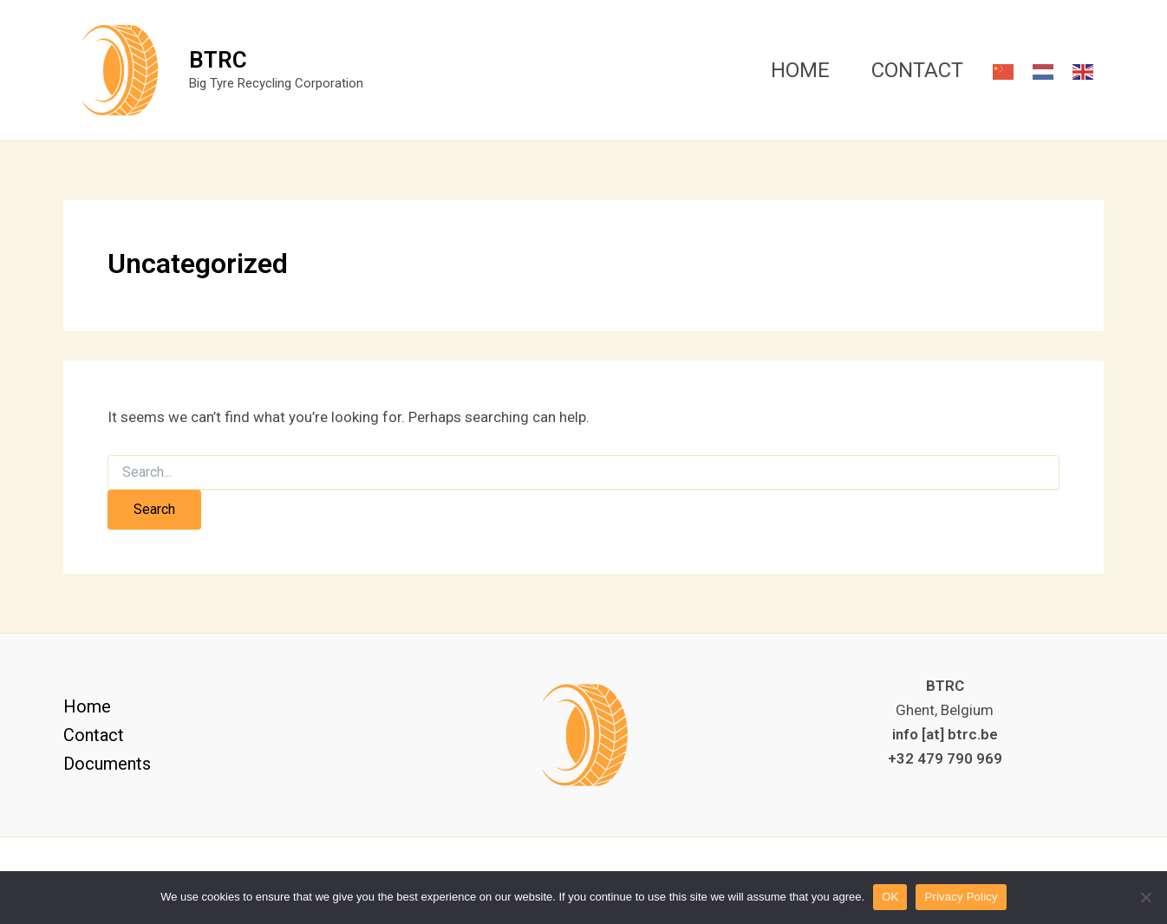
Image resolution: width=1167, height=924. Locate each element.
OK (890, 896)
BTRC (218, 60)
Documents (107, 763)
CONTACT (917, 70)
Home (87, 706)
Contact (93, 735)
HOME (800, 70)
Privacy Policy (960, 896)
